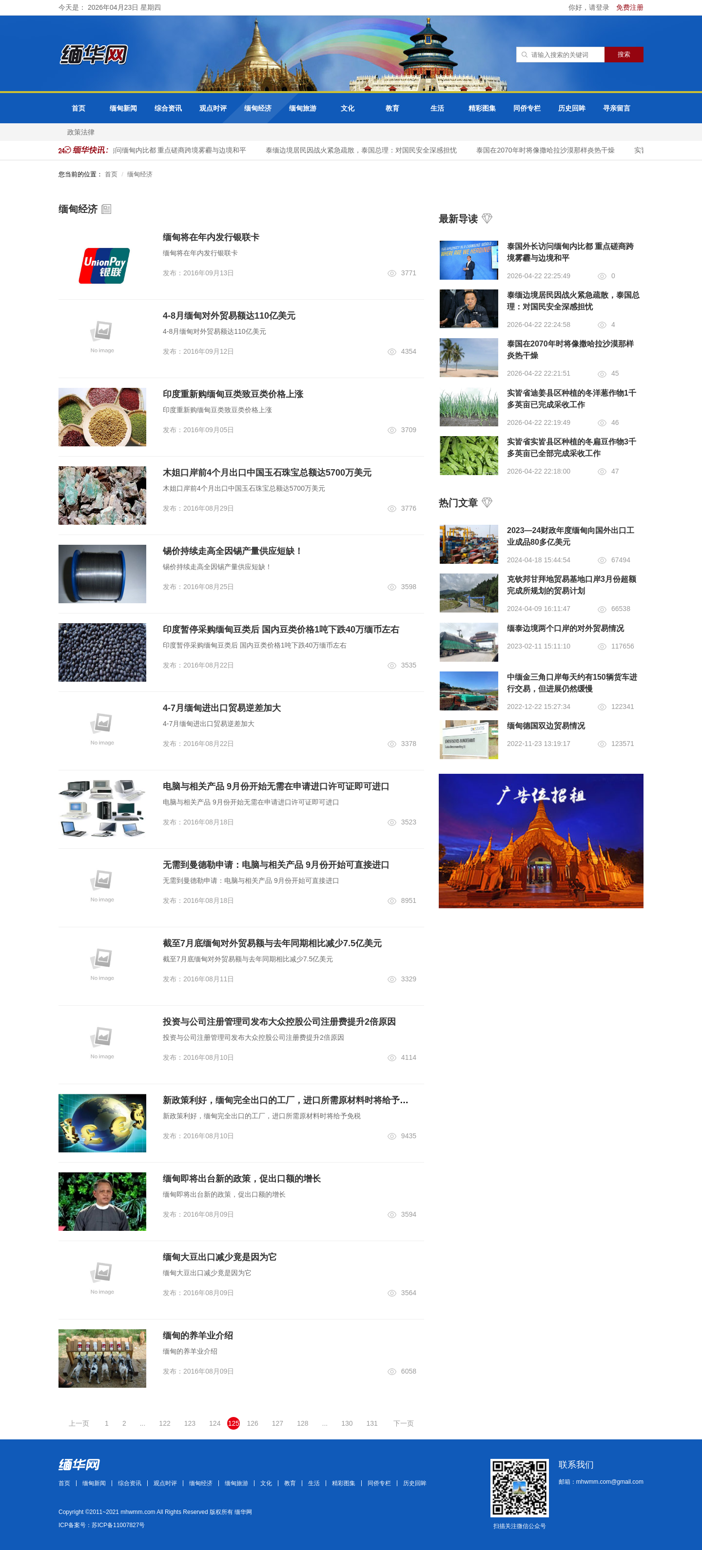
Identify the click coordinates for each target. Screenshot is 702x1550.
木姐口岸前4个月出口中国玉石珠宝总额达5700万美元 (267, 473)
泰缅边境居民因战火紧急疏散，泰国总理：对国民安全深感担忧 (367, 150)
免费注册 (630, 7)
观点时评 (213, 108)
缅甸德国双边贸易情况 (546, 726)
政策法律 (81, 132)
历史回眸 (571, 108)
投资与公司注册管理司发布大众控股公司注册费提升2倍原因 (279, 1022)
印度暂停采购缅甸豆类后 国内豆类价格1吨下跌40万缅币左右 (281, 629)
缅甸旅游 (302, 108)
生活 (437, 108)
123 (189, 1423)
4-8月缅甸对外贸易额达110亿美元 (229, 316)
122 (164, 1423)
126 (252, 1423)
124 (214, 1423)
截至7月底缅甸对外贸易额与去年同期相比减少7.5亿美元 (272, 943)
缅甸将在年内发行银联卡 (211, 237)
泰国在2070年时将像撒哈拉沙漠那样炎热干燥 (552, 150)
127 (277, 1423)
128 (302, 1423)
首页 (78, 108)
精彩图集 (482, 108)
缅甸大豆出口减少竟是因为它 (220, 1257)
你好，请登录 (589, 7)
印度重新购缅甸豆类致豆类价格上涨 (233, 394)
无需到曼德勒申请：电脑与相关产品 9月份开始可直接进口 (276, 865)
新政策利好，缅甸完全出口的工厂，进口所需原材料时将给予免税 (290, 1100)
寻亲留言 (616, 108)
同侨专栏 (527, 108)
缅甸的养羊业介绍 (198, 1335)
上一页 (79, 1423)
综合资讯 (168, 108)
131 (372, 1423)
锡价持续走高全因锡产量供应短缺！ (233, 551)
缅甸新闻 (123, 108)
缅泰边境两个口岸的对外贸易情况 (565, 628)
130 (346, 1423)
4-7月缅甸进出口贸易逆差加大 (222, 708)
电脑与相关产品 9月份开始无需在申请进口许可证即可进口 (276, 786)
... (143, 1423)
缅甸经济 (258, 108)
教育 (392, 108)
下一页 (403, 1423)
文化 (347, 108)
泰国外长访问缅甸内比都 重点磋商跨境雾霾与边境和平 (170, 150)
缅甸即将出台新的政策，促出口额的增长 (242, 1179)
